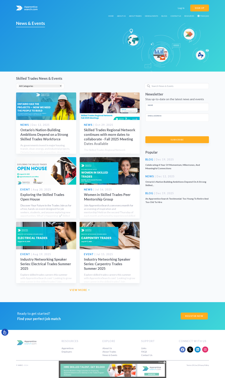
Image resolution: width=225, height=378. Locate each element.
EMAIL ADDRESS (154, 116)
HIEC (20, 365)
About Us (121, 16)
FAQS (144, 351)
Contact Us (175, 16)
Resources (189, 16)
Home (111, 16)
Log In (181, 8)
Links (143, 348)
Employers (67, 351)
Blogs (164, 16)
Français (203, 16)
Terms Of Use (192, 365)
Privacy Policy (203, 365)
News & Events (151, 16)
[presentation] (167, 129)
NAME (150, 105)
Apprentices (68, 348)
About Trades (135, 16)
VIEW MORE (80, 290)
